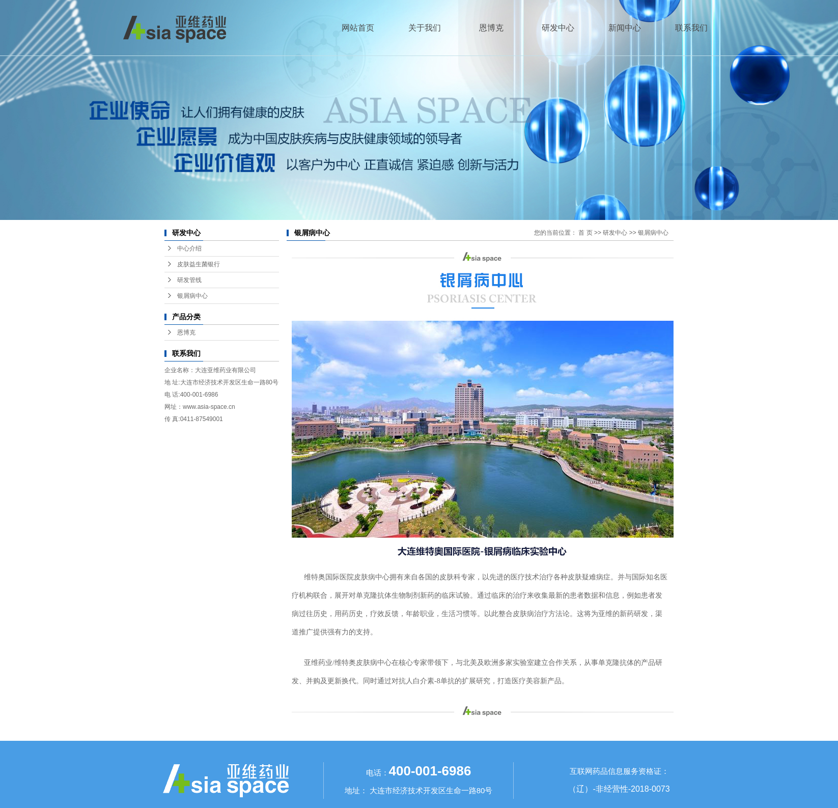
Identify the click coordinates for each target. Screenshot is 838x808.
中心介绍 (189, 248)
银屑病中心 (192, 295)
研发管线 (189, 280)
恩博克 (491, 27)
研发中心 (558, 27)
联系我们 (691, 27)
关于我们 (424, 27)
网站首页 (358, 27)
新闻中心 (624, 27)
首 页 (585, 232)
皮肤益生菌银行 (198, 264)
